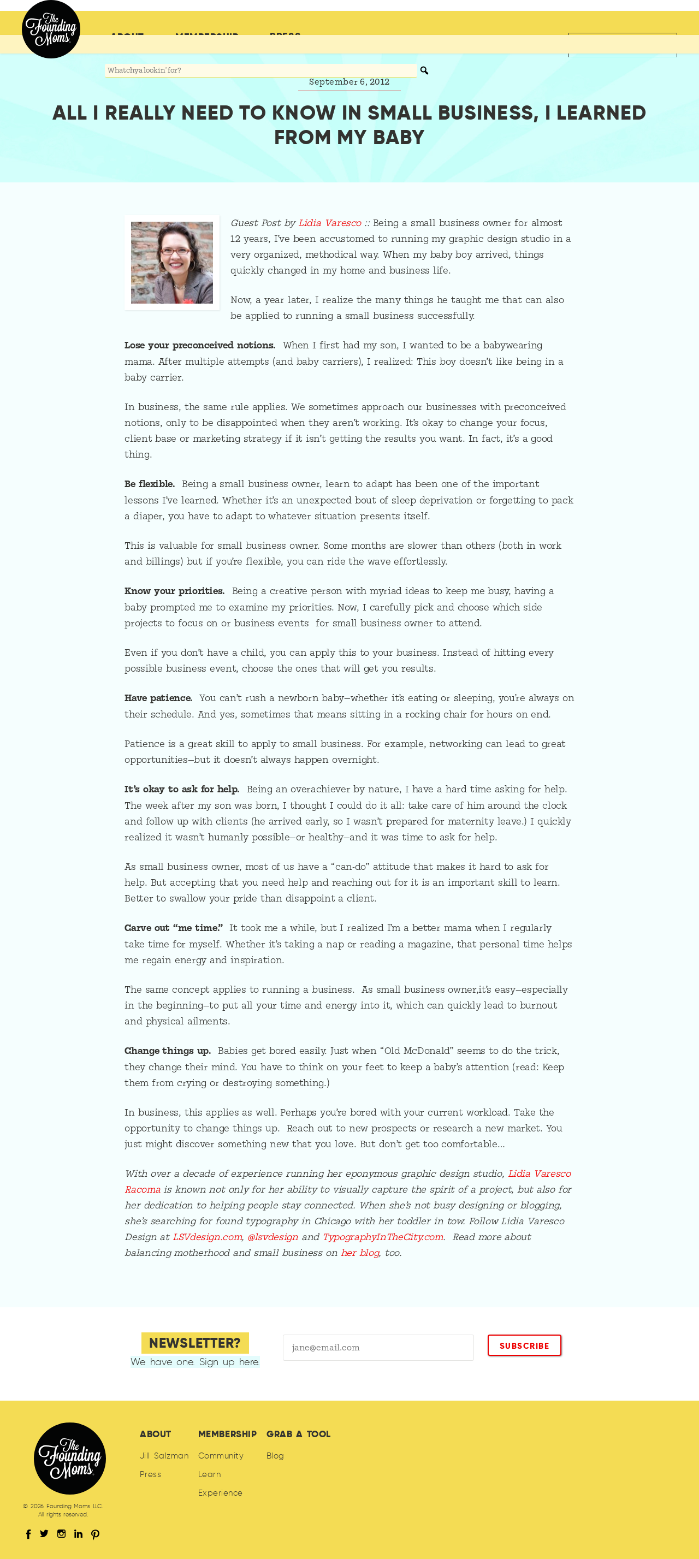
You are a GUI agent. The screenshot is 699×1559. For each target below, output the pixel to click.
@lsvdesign (272, 1237)
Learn (209, 1474)
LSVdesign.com (207, 1237)
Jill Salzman (164, 1456)
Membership (207, 23)
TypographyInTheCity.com (382, 1237)
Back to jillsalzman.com (616, 23)
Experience (220, 1493)
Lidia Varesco (329, 223)
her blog (360, 1253)
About (127, 23)
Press (285, 23)
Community (221, 1456)
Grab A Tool (298, 1434)
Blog (275, 1456)
